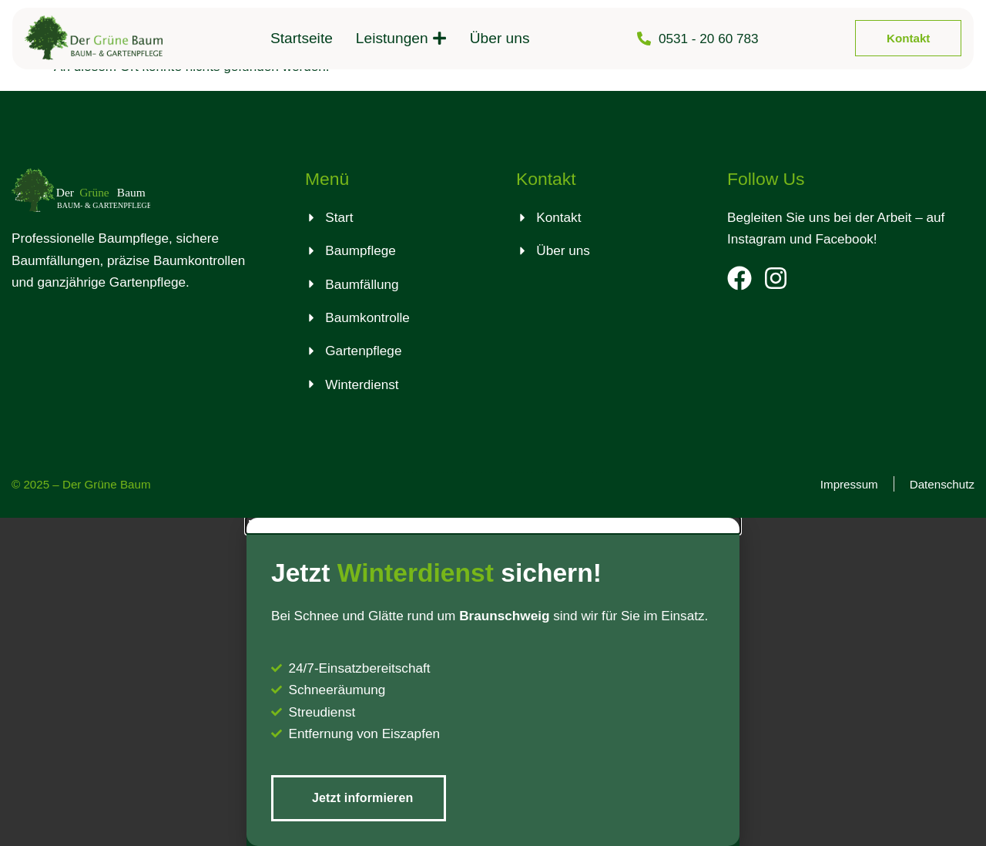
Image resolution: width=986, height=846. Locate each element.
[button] (493, 525)
